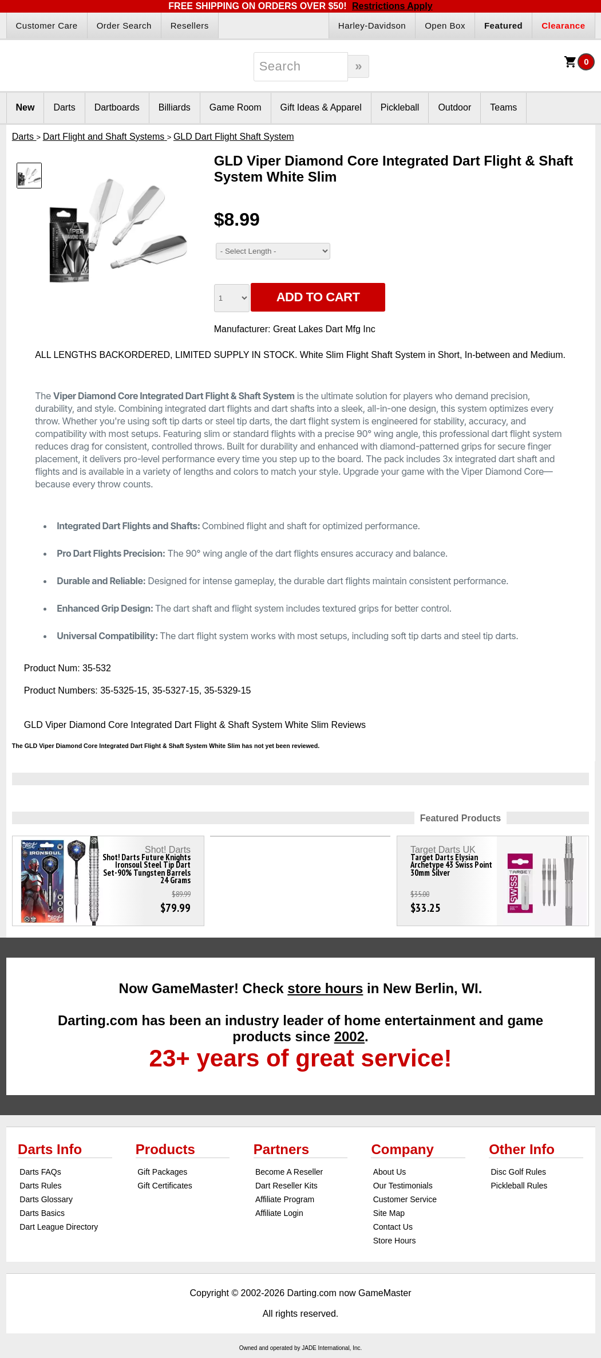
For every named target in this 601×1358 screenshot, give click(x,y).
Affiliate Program (284, 1199)
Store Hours (394, 1240)
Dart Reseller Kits (286, 1185)
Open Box (445, 25)
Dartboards (117, 107)
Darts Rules (40, 1185)
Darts (64, 107)
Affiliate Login (279, 1213)
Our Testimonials (403, 1185)
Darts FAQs (40, 1171)
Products (165, 1149)
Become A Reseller (289, 1171)
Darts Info (50, 1149)
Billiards (175, 107)
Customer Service (405, 1199)
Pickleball (400, 107)
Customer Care (47, 25)
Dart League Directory (58, 1226)
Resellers (190, 25)
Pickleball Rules (519, 1185)
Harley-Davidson (372, 25)
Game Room (235, 107)
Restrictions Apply (392, 6)
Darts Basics (42, 1213)
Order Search (124, 25)
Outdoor (454, 107)
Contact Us (393, 1226)
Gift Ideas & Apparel (321, 107)
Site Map (389, 1213)
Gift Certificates (164, 1185)
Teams (503, 107)
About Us (389, 1171)
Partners (281, 1149)
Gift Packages (162, 1171)
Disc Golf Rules (518, 1171)
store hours (325, 988)
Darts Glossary (46, 1199)
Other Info (522, 1149)
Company (402, 1149)
